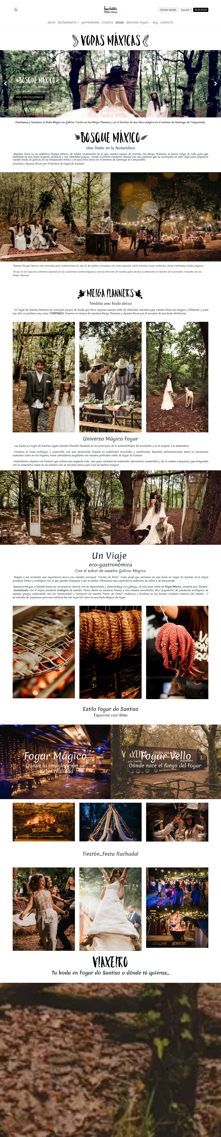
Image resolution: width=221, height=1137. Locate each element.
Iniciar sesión (168, 9)
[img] (9, 83)
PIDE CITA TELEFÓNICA (29, 97)
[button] (16, 10)
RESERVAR (200, 9)
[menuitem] (51, 23)
